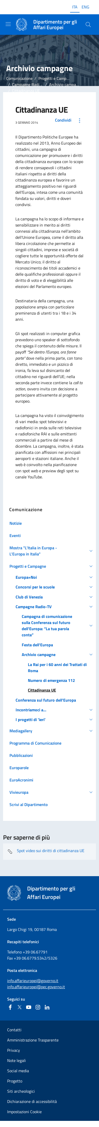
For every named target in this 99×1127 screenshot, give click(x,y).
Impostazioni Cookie (24, 1112)
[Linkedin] (47, 1007)
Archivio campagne (65, 84)
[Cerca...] (88, 25)
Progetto (14, 1081)
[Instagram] (38, 1007)
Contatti (14, 1030)
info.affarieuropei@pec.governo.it (36, 987)
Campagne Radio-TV (30, 84)
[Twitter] (19, 1007)
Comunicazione (19, 78)
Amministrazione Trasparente (33, 1040)
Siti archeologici (21, 1091)
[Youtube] (29, 1007)
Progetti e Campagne (56, 78)
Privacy (13, 1050)
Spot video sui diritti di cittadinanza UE (45, 851)
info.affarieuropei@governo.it (32, 981)
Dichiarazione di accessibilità (32, 1101)
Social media (18, 1071)
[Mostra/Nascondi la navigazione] (8, 24)
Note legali (16, 1060)
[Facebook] (10, 1007)
